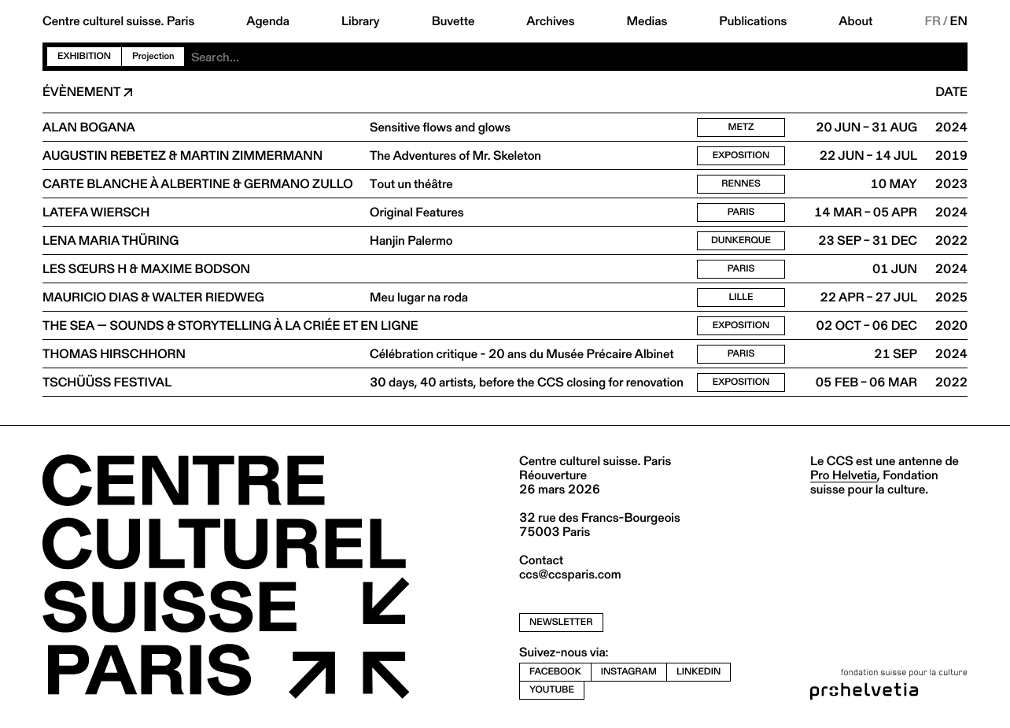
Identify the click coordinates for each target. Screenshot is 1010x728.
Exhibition (84, 56)
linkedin (698, 671)
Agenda (267, 21)
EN (959, 21)
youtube (551, 690)
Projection (153, 56)
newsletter (561, 622)
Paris (741, 212)
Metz (741, 127)
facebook (555, 671)
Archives (550, 21)
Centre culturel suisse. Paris (118, 21)
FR (932, 21)
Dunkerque (741, 240)
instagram (629, 671)
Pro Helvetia (843, 475)
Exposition (741, 155)
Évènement (81, 92)
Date (951, 92)
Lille (740, 297)
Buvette (453, 21)
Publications (753, 21)
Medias (647, 21)
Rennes (741, 183)
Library (360, 21)
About (855, 21)
